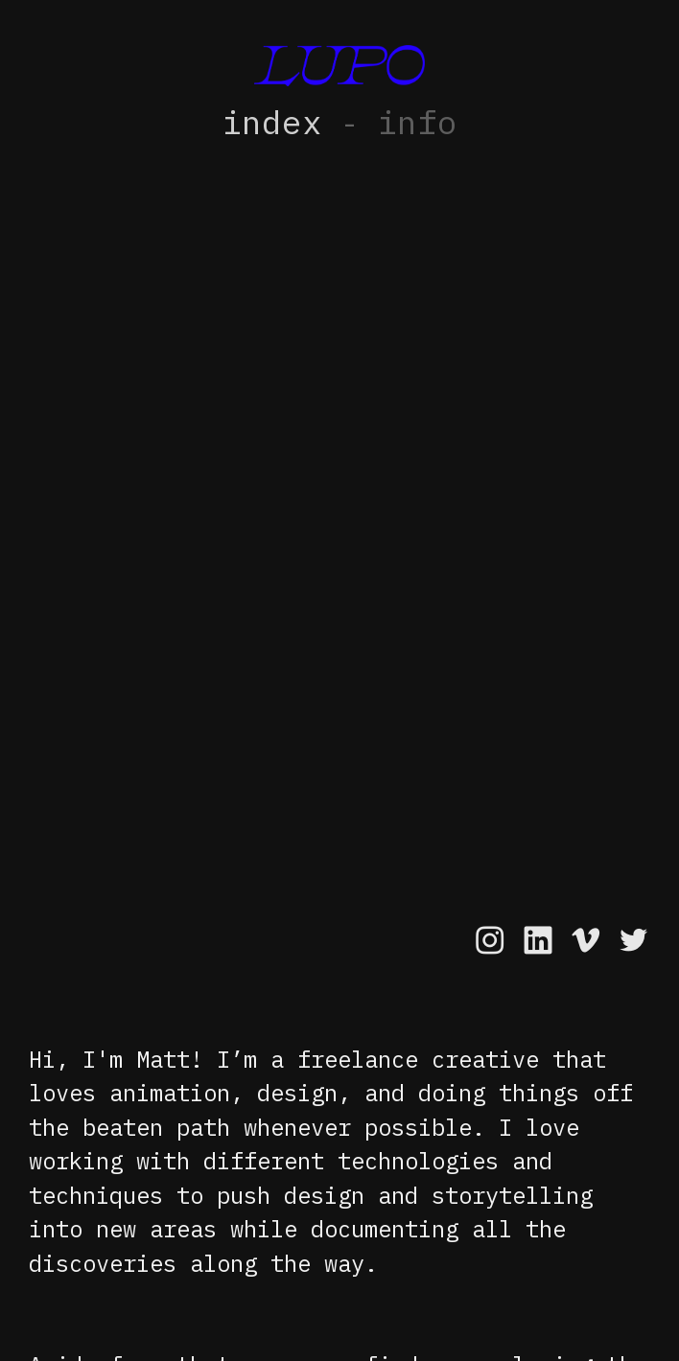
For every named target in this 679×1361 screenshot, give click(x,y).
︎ (537, 941)
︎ (489, 941)
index (272, 124)
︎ (633, 941)
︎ (585, 941)
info (417, 124)
